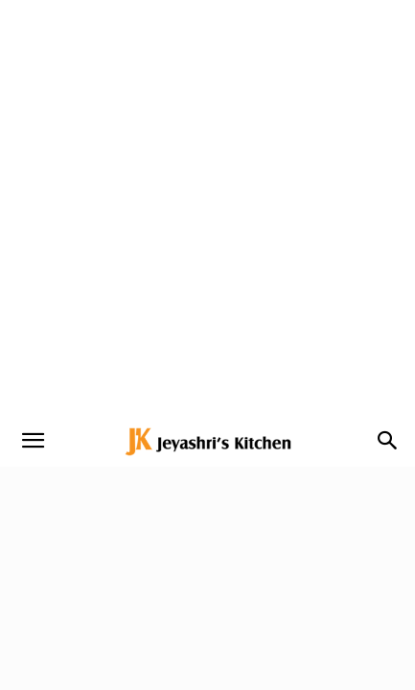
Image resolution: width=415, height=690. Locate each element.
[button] (32, 441)
